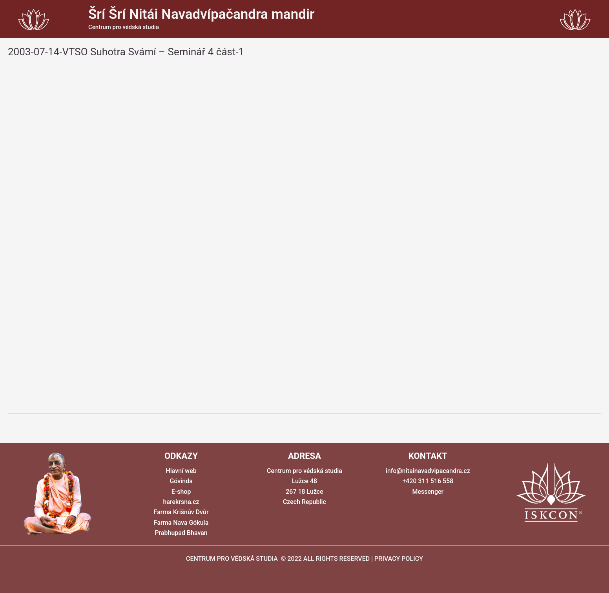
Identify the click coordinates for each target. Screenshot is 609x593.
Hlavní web (181, 471)
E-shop (181, 491)
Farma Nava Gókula (181, 522)
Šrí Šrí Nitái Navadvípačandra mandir (201, 14)
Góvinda (181, 481)
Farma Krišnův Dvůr (181, 512)
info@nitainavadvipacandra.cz (428, 471)
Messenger (427, 491)
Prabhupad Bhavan (181, 533)
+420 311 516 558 (427, 481)
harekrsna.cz (181, 502)
